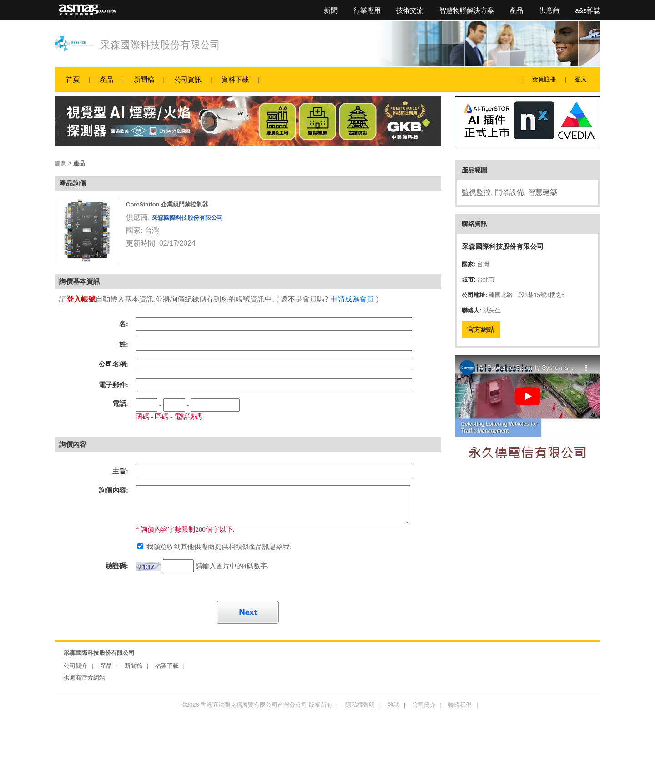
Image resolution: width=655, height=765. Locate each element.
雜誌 (393, 704)
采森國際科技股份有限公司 (160, 44)
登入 (581, 79)
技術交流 (409, 10)
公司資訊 (188, 79)
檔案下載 (167, 665)
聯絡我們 (460, 704)
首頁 (73, 79)
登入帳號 (81, 299)
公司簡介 (75, 665)
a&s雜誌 (587, 10)
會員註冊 (544, 79)
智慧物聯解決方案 (466, 10)
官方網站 (480, 329)
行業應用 (367, 10)
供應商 (549, 10)
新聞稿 (144, 79)
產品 (516, 10)
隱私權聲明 (360, 704)
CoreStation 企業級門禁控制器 (167, 204)
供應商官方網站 (84, 677)
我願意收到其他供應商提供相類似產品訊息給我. (218, 546)
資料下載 (235, 79)
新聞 (331, 10)
